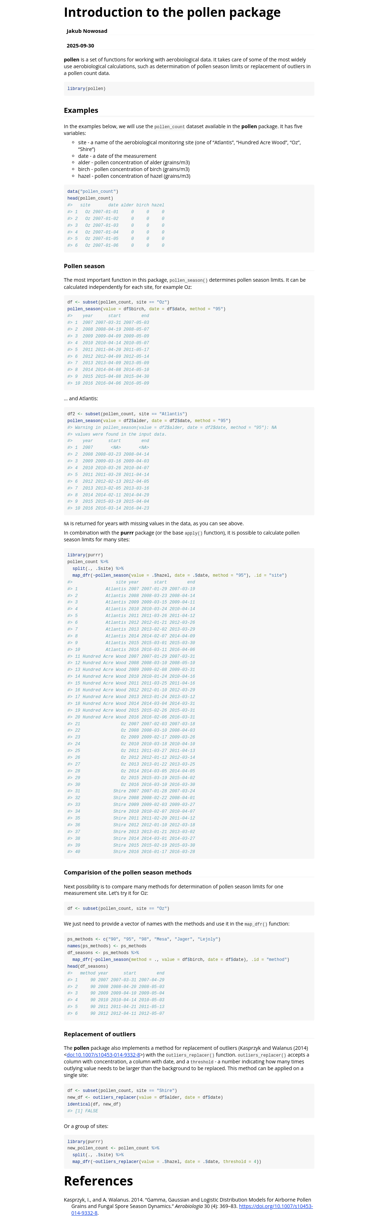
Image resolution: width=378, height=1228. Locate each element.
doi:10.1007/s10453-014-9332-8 (103, 1060)
